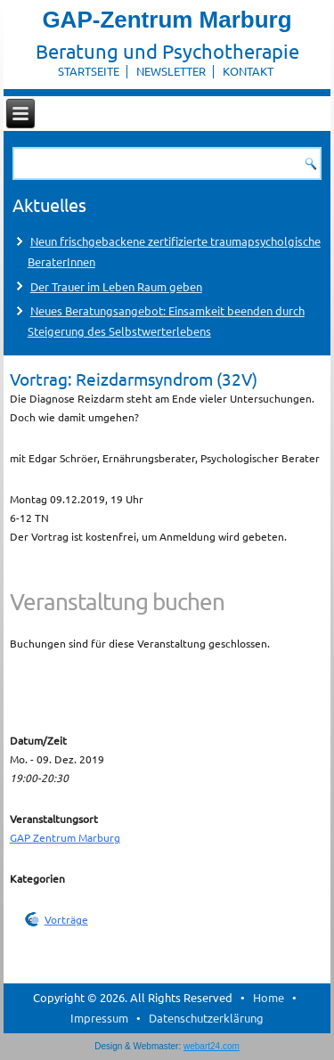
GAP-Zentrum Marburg (166, 19)
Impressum (99, 1017)
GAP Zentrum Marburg (65, 837)
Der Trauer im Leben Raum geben (116, 286)
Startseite (88, 70)
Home (268, 997)
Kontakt (248, 70)
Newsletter (171, 70)
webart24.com (211, 1046)
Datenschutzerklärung (206, 1017)
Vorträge (66, 919)
